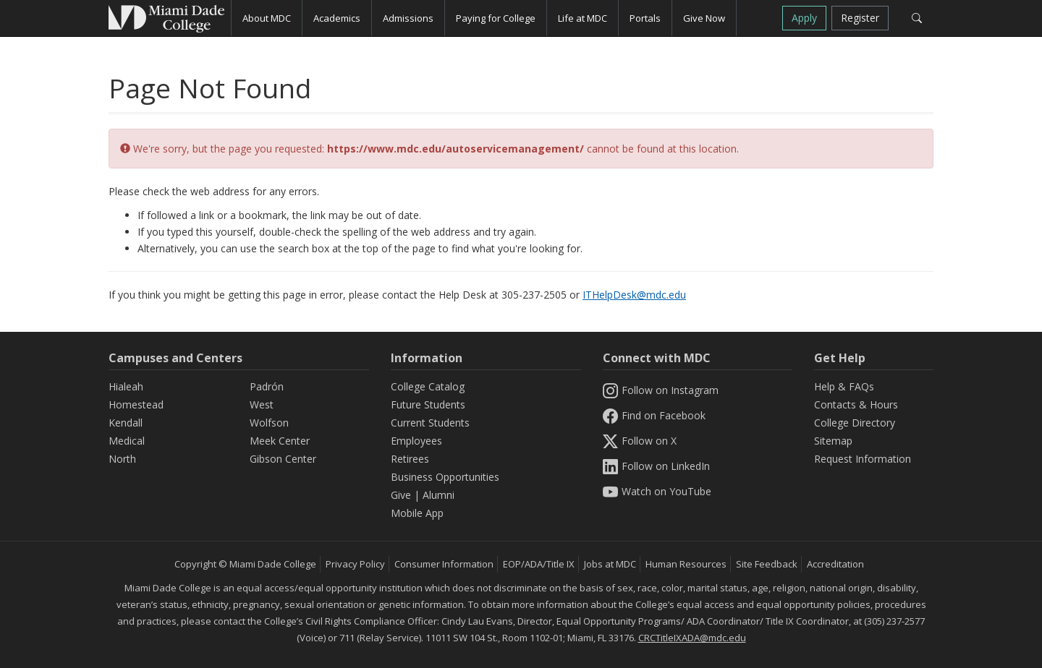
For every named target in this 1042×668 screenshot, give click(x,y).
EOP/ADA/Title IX (539, 563)
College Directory (854, 422)
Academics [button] (336, 18)
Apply (804, 18)
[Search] (916, 18)
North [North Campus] (122, 459)
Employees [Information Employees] (416, 441)
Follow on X (640, 441)
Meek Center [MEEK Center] (280, 441)
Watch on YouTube (657, 491)
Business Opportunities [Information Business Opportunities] (445, 477)
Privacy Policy (355, 563)
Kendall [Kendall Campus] (126, 422)
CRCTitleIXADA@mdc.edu (692, 637)
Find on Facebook (654, 415)
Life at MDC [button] (582, 18)
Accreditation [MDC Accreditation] (835, 563)
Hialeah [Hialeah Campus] (126, 386)
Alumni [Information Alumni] (438, 495)
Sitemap (833, 441)
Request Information (862, 459)
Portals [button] (645, 18)
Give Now (704, 18)
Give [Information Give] (401, 495)
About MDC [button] (266, 18)
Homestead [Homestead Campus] (136, 404)
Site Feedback (766, 563)
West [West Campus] (262, 404)
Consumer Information (444, 563)
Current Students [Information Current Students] (430, 422)
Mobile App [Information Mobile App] (417, 513)
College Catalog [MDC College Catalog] (428, 386)
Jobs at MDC (610, 563)
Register (860, 18)
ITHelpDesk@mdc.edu (634, 294)
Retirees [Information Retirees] (410, 459)
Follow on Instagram (661, 390)
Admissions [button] (408, 18)
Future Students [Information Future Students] (428, 404)
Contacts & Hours (856, 404)
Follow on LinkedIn (656, 466)
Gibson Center (283, 459)
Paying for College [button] (495, 18)
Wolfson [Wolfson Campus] (269, 422)
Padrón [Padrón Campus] (267, 386)
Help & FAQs (844, 386)
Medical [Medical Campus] (127, 441)
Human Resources (686, 563)
